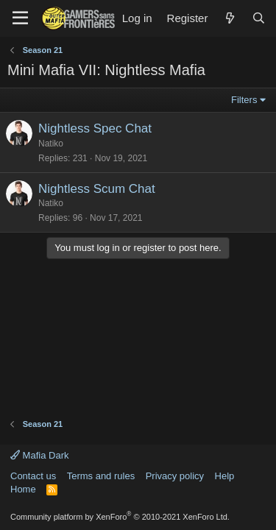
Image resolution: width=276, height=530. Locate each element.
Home (23, 489)
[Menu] (20, 18)
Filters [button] (244, 99)
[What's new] (229, 18)
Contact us (33, 475)
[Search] (258, 18)
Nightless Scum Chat (96, 189)
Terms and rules (101, 475)
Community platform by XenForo (120, 516)
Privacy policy (175, 475)
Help (225, 475)
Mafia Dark (39, 455)
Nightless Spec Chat (95, 128)
